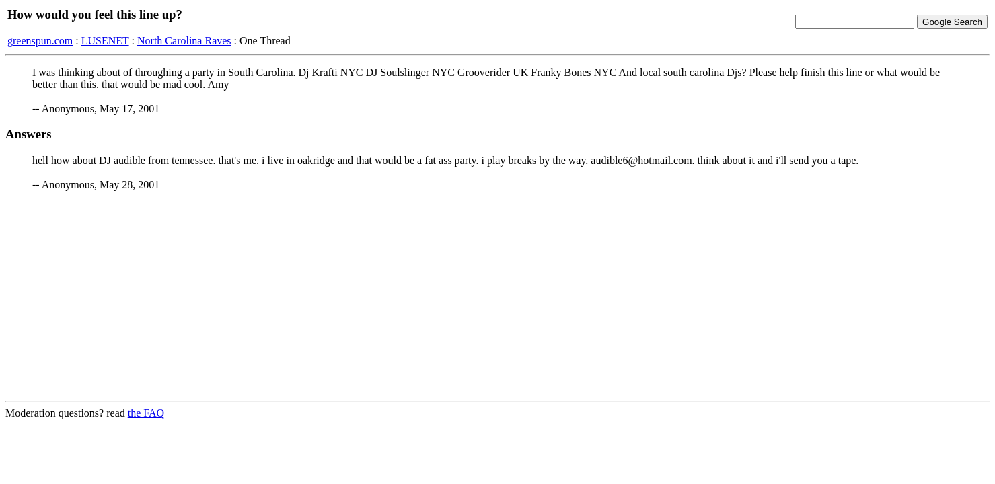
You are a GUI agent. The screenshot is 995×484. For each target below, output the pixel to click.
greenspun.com (40, 40)
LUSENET (105, 40)
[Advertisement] (497, 296)
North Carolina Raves (184, 40)
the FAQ (146, 413)
